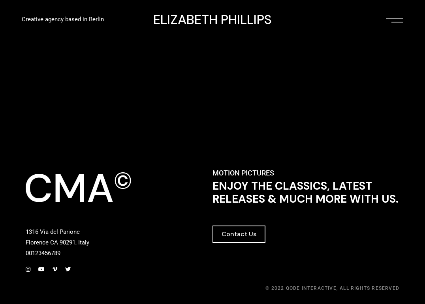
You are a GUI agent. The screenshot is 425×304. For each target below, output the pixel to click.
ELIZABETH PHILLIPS (212, 19)
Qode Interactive (311, 288)
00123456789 (43, 253)
